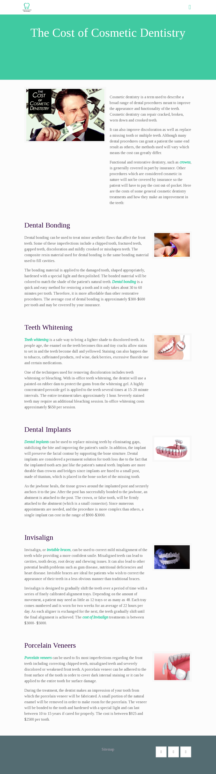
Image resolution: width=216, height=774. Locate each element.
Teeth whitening (36, 340)
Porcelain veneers (38, 658)
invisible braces (58, 550)
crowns (185, 162)
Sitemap (108, 749)
